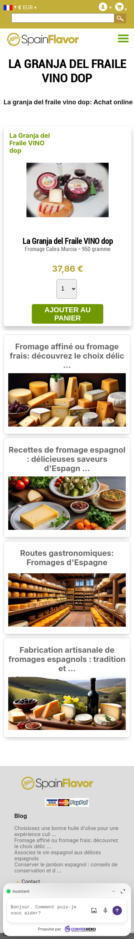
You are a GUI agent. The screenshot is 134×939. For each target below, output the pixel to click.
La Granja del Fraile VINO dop (29, 143)
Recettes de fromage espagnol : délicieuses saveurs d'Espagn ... (67, 459)
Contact (30, 881)
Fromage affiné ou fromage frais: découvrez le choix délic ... (67, 356)
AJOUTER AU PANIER (67, 314)
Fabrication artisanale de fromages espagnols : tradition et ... (67, 659)
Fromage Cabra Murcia (51, 249)
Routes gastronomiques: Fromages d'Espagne (67, 557)
